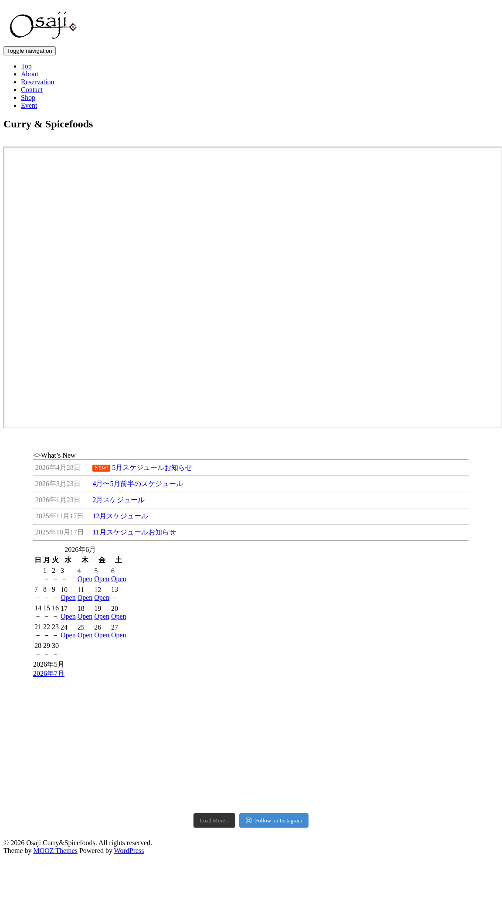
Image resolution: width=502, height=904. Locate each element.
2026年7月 (48, 673)
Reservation (37, 82)
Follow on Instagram (273, 742)
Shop (28, 97)
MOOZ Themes (55, 772)
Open (85, 578)
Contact (32, 89)
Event (29, 105)
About (29, 74)
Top (26, 66)
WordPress (129, 772)
